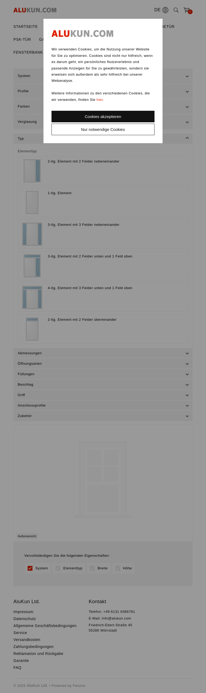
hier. (100, 100)
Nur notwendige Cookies (103, 129)
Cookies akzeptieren (103, 116)
